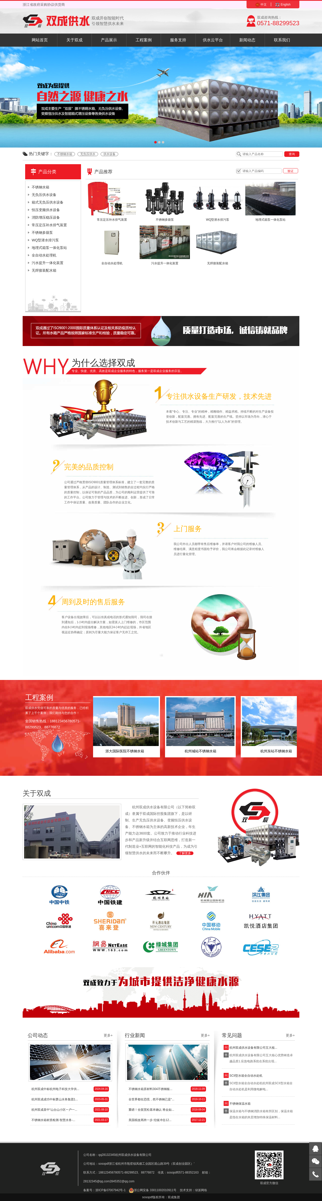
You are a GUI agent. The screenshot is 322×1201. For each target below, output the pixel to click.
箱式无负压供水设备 (47, 202)
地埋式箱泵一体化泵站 (49, 248)
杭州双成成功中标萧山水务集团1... (70, 1099)
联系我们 (282, 40)
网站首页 (40, 40)
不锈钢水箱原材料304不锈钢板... (167, 1089)
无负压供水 (87, 154)
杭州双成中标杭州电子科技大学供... (70, 1089)
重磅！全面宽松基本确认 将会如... (167, 1109)
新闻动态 (247, 40)
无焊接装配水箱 (44, 270)
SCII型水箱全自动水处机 (245, 1075)
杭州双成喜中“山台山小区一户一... (70, 1109)
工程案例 (144, 40)
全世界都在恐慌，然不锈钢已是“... (167, 1099)
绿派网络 (201, 1190)
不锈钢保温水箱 (240, 1103)
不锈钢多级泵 (42, 233)
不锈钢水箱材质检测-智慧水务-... (70, 1120)
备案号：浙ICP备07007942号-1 (104, 1190)
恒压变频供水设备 (46, 210)
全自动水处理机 (44, 255)
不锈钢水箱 (64, 154)
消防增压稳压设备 (46, 217)
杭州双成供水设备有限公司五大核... (253, 1047)
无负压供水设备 (44, 195)
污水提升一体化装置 (47, 263)
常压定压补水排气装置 (49, 225)
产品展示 (109, 40)
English (283, 4)
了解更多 (185, 853)
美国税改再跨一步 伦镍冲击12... (167, 1120)
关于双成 (74, 40)
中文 (261, 4)
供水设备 (109, 154)
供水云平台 (213, 40)
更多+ (108, 1035)
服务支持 (178, 40)
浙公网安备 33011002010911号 (152, 1190)
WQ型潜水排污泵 (45, 240)
